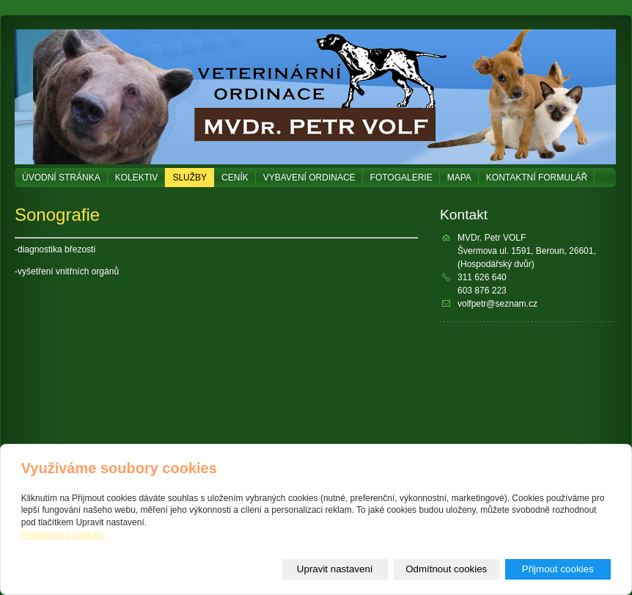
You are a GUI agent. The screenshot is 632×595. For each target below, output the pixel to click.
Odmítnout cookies (446, 568)
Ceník (235, 177)
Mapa (459, 177)
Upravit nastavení (335, 568)
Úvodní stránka (61, 177)
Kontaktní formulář (536, 177)
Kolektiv (136, 177)
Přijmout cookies (558, 568)
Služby (189, 177)
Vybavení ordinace (309, 177)
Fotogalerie (401, 177)
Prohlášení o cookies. (63, 535)
